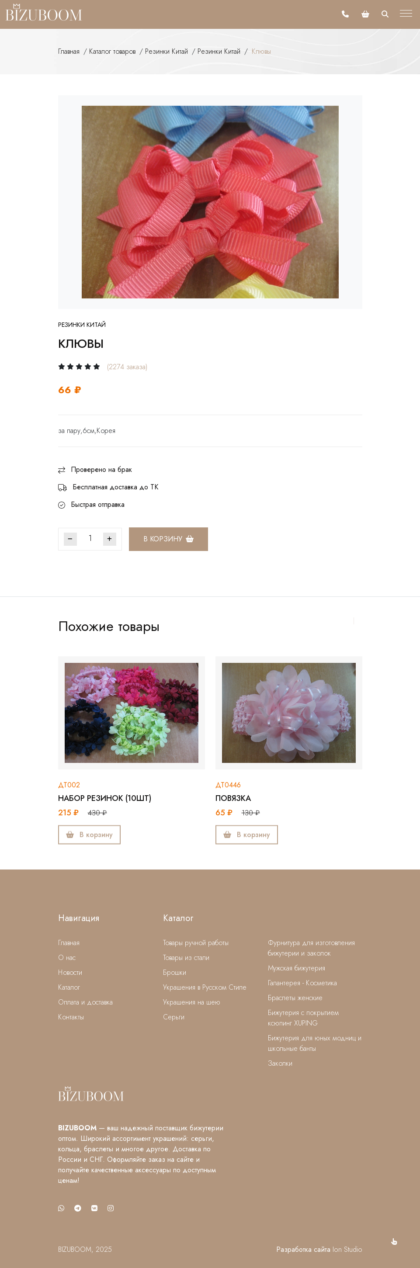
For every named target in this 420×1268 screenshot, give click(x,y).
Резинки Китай (166, 51)
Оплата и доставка (85, 1002)
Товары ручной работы (196, 943)
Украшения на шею (191, 1002)
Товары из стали (186, 958)
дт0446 (228, 785)
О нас (67, 958)
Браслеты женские (295, 998)
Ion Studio (347, 1249)
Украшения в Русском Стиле (204, 987)
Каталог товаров (112, 51)
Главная (69, 51)
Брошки (174, 972)
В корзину (168, 539)
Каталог (69, 987)
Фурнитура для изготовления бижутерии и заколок (311, 948)
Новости (70, 972)
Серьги (173, 1017)
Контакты (71, 1017)
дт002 (69, 785)
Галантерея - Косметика (302, 983)
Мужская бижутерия (296, 968)
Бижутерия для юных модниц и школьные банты (314, 1043)
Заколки (280, 1063)
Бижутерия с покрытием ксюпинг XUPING (303, 1018)
